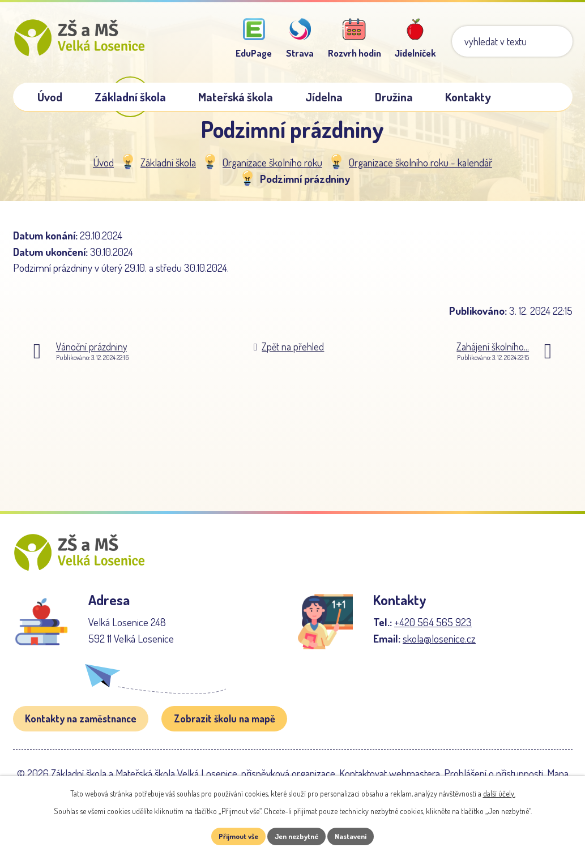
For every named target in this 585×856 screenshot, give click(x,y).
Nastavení (357, 836)
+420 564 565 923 (433, 642)
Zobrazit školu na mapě (224, 739)
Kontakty (468, 96)
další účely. (499, 792)
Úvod (103, 172)
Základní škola (168, 172)
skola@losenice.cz (439, 659)
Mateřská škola (235, 96)
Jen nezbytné (296, 836)
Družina (394, 96)
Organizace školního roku (272, 172)
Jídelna (324, 96)
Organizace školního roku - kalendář (420, 172)
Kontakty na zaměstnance (80, 739)
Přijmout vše (232, 836)
